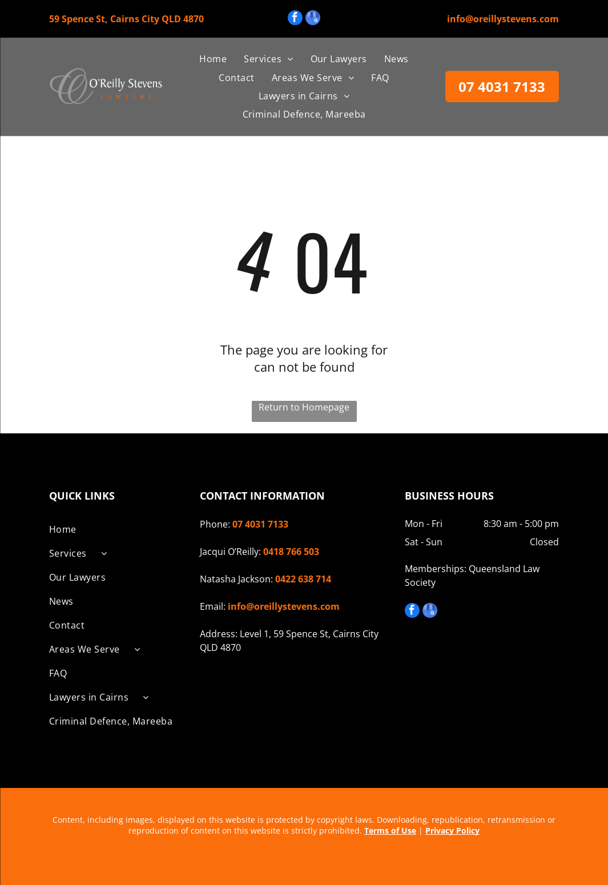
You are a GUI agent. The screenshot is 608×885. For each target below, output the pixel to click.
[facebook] (295, 19)
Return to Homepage (304, 407)
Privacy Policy (452, 830)
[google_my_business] (312, 19)
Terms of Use (390, 830)
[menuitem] (213, 59)
